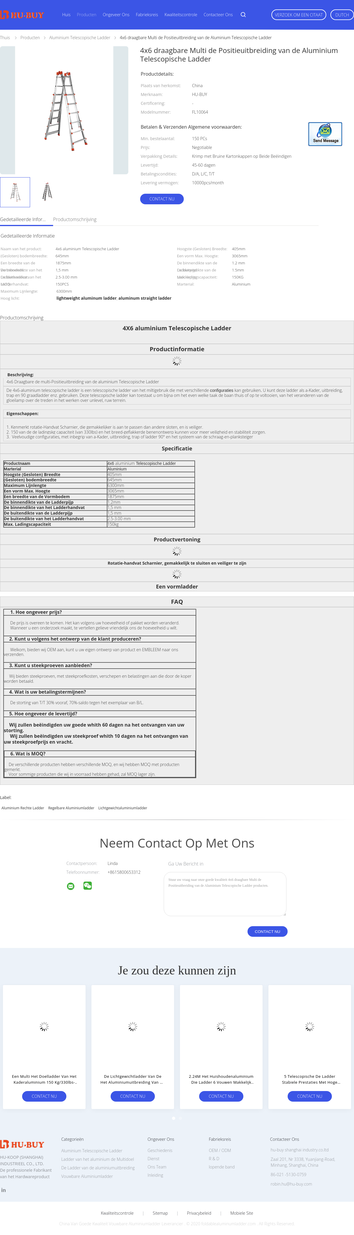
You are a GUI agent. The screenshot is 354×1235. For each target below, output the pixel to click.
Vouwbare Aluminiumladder (87, 1176)
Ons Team (157, 1167)
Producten (86, 14)
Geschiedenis (160, 1150)
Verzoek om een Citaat (299, 15)
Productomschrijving (74, 219)
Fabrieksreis (147, 14)
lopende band (222, 1167)
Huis (66, 14)
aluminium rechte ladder (22, 807)
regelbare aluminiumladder (71, 807)
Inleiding (155, 1175)
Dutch (342, 15)
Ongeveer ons (116, 14)
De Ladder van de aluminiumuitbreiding (98, 1168)
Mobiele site (241, 1213)
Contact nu (161, 199)
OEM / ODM (220, 1150)
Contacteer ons (218, 14)
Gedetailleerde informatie (23, 219)
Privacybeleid (199, 1213)
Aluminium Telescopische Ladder (91, 1150)
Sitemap (160, 1213)
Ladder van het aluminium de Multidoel (97, 1159)
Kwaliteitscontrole (181, 14)
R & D (214, 1158)
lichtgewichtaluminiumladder (122, 807)
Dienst (153, 1158)
